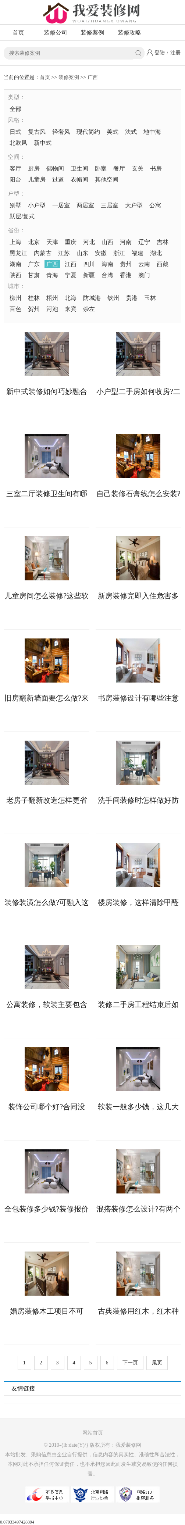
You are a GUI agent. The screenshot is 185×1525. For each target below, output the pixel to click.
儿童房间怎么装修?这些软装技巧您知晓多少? (46, 595)
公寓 (155, 205)
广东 (34, 264)
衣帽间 (79, 179)
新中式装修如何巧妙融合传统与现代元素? (46, 391)
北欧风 (18, 143)
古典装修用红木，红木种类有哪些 (138, 1311)
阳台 (15, 179)
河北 (89, 242)
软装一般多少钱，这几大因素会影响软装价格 (138, 1106)
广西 (93, 77)
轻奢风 (61, 132)
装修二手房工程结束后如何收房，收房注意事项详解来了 (138, 1004)
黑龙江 (18, 253)
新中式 (42, 143)
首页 (18, 32)
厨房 (34, 168)
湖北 (156, 253)
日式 (15, 132)
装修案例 (92, 32)
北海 (71, 298)
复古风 (37, 132)
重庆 (71, 242)
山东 (82, 253)
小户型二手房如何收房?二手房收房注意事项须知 (138, 391)
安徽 (101, 253)
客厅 (15, 168)
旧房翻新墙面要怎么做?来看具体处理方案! (46, 698)
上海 (15, 242)
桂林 (34, 298)
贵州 (126, 264)
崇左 (89, 309)
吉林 (162, 242)
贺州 (34, 309)
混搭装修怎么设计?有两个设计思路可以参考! (138, 1209)
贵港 (132, 298)
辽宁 (144, 242)
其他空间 (106, 179)
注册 (175, 53)
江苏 (64, 253)
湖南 (15, 264)
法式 (131, 132)
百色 (15, 309)
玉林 (150, 298)
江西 (71, 264)
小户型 (37, 205)
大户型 (134, 205)
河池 (52, 309)
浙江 (119, 253)
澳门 (144, 275)
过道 (58, 179)
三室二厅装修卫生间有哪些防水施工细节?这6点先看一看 (46, 493)
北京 (34, 242)
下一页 (130, 1362)
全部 (15, 109)
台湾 (107, 275)
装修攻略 (129, 32)
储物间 (55, 168)
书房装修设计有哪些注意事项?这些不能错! (138, 698)
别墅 (15, 205)
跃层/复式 (22, 216)
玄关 (137, 168)
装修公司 (55, 32)
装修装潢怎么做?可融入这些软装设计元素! (46, 902)
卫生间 (79, 168)
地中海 (152, 132)
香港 (126, 275)
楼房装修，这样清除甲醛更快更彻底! (138, 902)
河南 (126, 242)
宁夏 (71, 275)
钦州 (113, 298)
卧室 (101, 168)
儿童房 (37, 179)
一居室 (61, 205)
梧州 (52, 298)
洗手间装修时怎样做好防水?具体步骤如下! (138, 800)
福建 (137, 253)
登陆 (159, 53)
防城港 (92, 298)
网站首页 (92, 1433)
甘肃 (34, 275)
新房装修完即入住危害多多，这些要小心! (138, 595)
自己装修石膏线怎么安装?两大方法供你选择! (138, 493)
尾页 (157, 1362)
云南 (144, 264)
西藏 (162, 264)
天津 (52, 242)
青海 (52, 275)
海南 (107, 264)
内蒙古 (42, 253)
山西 (107, 242)
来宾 (71, 309)
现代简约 (88, 132)
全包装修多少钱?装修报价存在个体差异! (46, 1209)
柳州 (15, 298)
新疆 (89, 275)
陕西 (15, 275)
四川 (89, 264)
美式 (112, 132)
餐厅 (119, 168)
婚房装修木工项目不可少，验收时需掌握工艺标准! (46, 1311)
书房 (156, 168)
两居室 (85, 205)
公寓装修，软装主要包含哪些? (46, 1004)
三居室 (109, 205)
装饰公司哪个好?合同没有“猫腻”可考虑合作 (46, 1106)
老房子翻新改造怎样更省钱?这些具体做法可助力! (46, 800)
